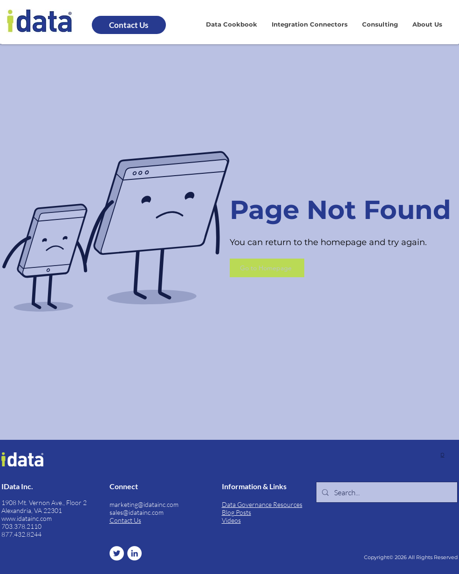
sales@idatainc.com (137, 512)
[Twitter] (117, 553)
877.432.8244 (21, 534)
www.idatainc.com (26, 518)
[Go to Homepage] (267, 268)
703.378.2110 (21, 526)
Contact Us (125, 520)
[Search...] (386, 492)
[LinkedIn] (134, 553)
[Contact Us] (129, 25)
